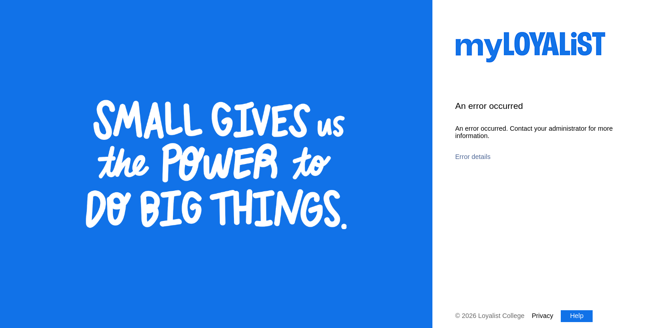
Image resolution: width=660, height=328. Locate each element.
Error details (473, 156)
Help (577, 315)
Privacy (542, 315)
